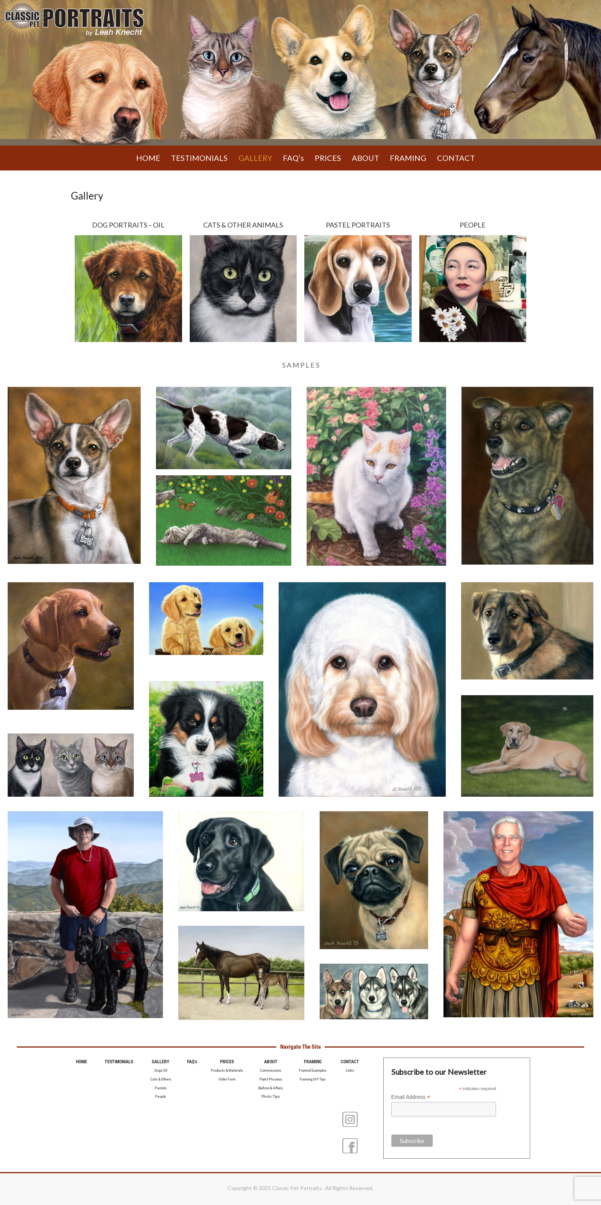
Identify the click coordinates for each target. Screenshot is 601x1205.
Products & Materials (227, 1070)
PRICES (328, 157)
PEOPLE (473, 225)
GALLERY (255, 157)
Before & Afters (270, 1088)
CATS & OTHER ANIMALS (243, 225)
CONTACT (456, 157)
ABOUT (365, 157)
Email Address (410, 1097)
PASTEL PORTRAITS (358, 225)
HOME (148, 157)
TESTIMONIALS (199, 157)
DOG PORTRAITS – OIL (128, 225)
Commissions (270, 1070)
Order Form (227, 1079)
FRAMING (408, 157)
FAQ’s (293, 157)
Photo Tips (270, 1096)
